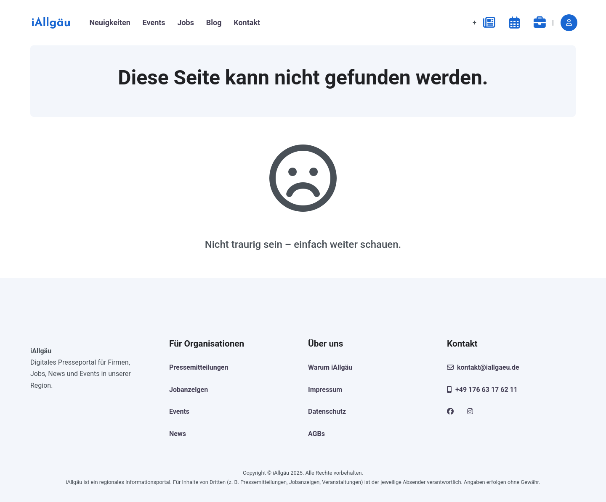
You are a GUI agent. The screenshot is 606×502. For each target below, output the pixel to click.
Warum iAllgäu (330, 367)
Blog (214, 22)
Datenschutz (327, 411)
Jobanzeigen (188, 390)
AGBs (316, 434)
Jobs (185, 22)
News (177, 434)
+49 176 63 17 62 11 (482, 390)
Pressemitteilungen (198, 367)
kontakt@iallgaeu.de (483, 367)
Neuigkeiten (109, 22)
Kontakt (247, 22)
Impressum (325, 390)
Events (154, 22)
